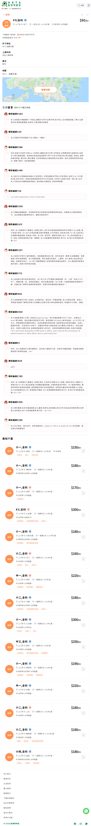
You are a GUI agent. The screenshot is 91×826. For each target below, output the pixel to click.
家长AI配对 (8, 812)
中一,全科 (22, 575)
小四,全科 (22, 751)
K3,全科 (21, 509)
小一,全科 (22, 447)
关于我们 (7, 774)
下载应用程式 (9, 798)
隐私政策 (7, 808)
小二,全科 (22, 553)
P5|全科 (18, 20)
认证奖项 (7, 783)
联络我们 (7, 793)
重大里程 (7, 788)
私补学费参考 (9, 803)
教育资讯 (7, 778)
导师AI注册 (8, 817)
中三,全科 (22, 641)
